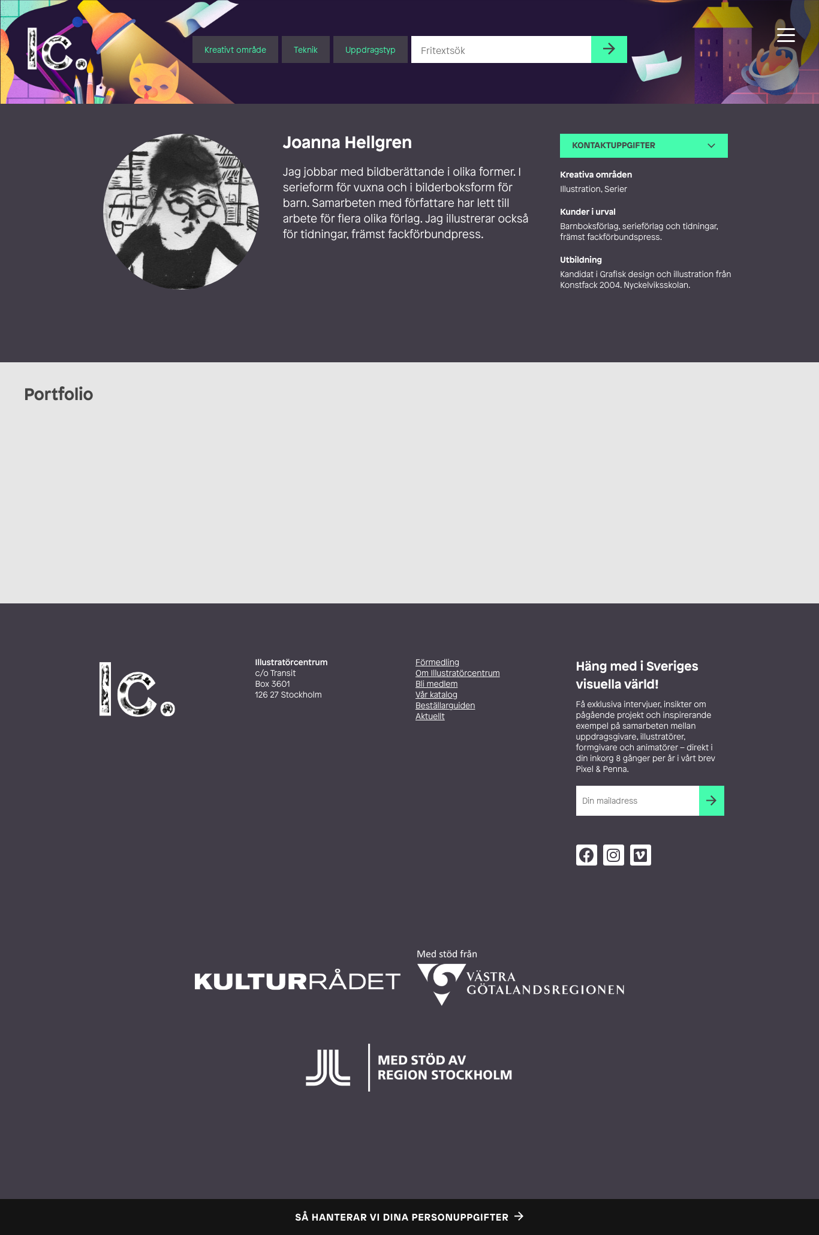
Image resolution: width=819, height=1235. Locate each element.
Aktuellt (430, 716)
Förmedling (437, 662)
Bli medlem (436, 684)
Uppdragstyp (370, 49)
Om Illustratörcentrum (457, 673)
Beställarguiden (445, 705)
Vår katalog (436, 695)
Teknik (306, 49)
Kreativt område (235, 49)
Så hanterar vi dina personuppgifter (402, 1217)
